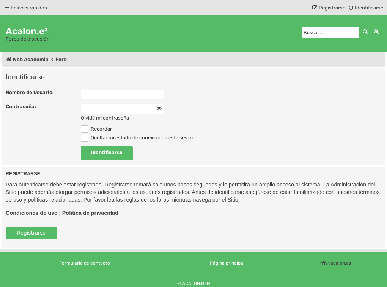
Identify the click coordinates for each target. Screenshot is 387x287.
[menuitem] (365, 7)
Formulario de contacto (84, 263)
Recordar (96, 129)
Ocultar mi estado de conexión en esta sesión (138, 137)
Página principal (227, 263)
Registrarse (31, 233)
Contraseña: (21, 106)
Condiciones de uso (32, 213)
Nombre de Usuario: (30, 92)
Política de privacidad (90, 213)
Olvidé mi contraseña (105, 118)
